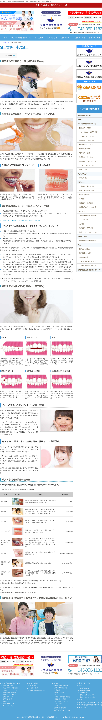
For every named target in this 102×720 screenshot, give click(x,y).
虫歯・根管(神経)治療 (86, 190)
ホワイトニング (84, 211)
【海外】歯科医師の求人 (87, 261)
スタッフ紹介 (50, 38)
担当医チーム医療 (38, 38)
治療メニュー (65, 38)
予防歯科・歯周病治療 (86, 186)
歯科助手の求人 (84, 257)
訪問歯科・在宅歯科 (86, 228)
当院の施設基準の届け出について (89, 270)
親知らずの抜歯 (84, 194)
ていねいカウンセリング (87, 136)
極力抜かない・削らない (87, 144)
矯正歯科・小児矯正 (86, 203)
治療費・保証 (79, 38)
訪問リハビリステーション (88, 232)
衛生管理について (85, 149)
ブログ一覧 (83, 178)
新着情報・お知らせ (84, 115)
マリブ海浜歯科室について (87, 124)
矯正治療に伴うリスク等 (87, 207)
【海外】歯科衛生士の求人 (88, 265)
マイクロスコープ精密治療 (88, 132)
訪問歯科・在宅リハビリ (87, 161)
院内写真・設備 (84, 153)
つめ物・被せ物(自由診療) (88, 215)
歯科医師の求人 (84, 249)
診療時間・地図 (94, 38)
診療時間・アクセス (86, 157)
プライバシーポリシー (86, 165)
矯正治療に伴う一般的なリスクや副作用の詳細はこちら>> (20, 220)
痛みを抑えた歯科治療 (86, 140)
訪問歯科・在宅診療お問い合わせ (90, 702)
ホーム (4, 38)
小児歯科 (82, 199)
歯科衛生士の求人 (85, 253)
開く (14, 55)
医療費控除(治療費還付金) (88, 240)
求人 (79, 245)
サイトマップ (83, 169)
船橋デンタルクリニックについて (21, 38)
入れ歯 (81, 224)
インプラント (83, 220)
